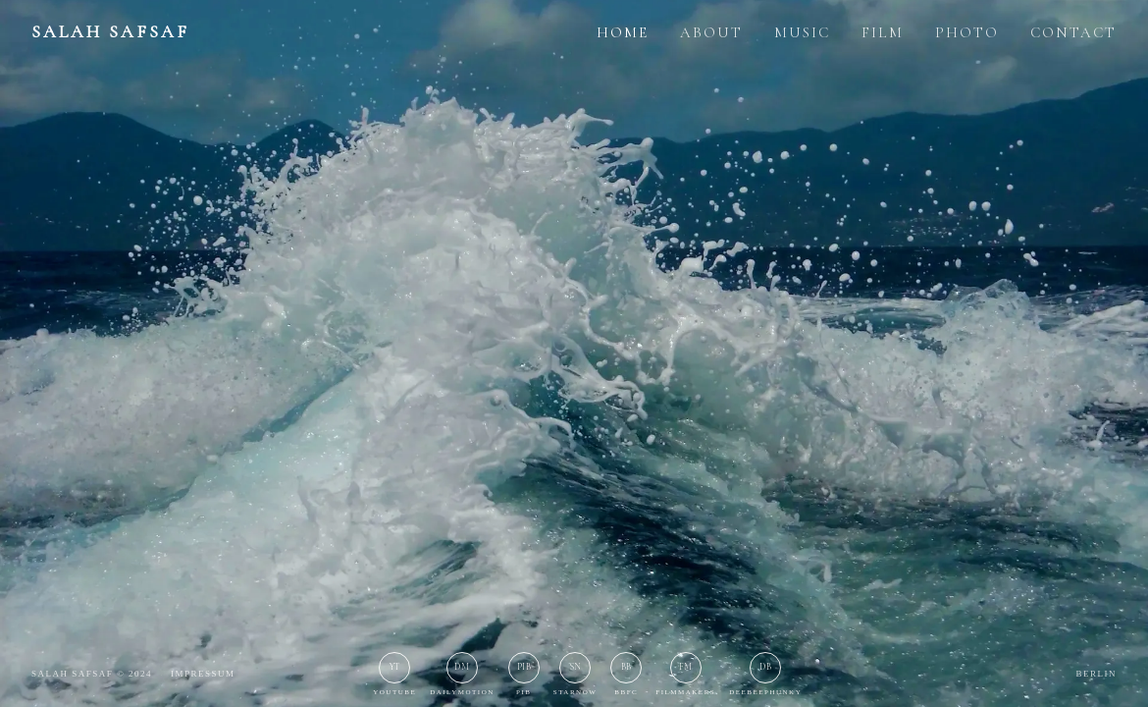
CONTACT (1073, 32)
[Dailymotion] (462, 675)
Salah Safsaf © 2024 (91, 674)
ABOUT (711, 32)
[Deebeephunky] (765, 675)
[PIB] (524, 675)
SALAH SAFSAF (110, 31)
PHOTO (967, 32)
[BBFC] (626, 675)
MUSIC (802, 32)
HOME (623, 32)
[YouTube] (394, 675)
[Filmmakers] (685, 675)
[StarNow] (575, 675)
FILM (882, 32)
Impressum (203, 674)
